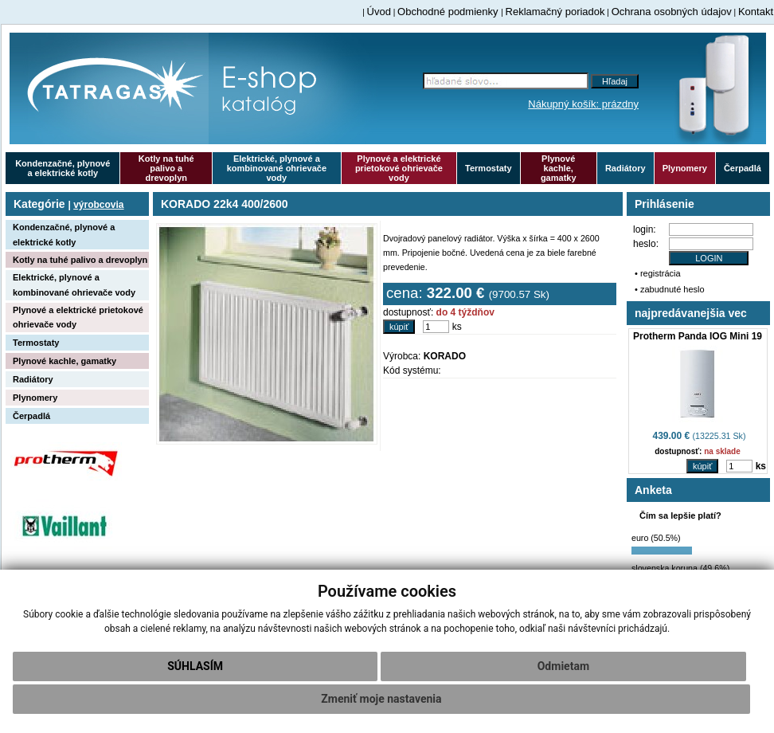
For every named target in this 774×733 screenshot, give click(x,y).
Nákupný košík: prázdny (583, 104)
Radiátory (625, 168)
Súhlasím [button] (195, 666)
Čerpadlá (742, 168)
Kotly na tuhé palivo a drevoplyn (166, 168)
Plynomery (685, 168)
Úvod (379, 12)
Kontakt (755, 12)
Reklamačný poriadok (555, 12)
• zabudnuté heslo (670, 289)
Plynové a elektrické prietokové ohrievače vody (399, 168)
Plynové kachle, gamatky (559, 168)
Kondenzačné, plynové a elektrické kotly (62, 168)
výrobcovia (98, 204)
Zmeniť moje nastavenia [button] (381, 698)
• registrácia (658, 273)
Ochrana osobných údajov (672, 12)
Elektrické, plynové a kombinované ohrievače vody (276, 168)
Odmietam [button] (563, 666)
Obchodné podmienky (449, 12)
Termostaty (488, 168)
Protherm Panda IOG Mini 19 (697, 336)
